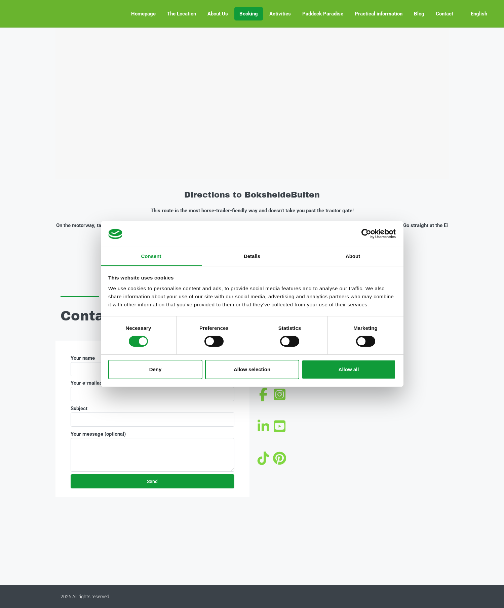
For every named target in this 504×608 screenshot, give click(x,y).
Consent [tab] (151, 256)
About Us (217, 14)
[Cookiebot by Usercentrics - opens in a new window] (366, 234)
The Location (181, 14)
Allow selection (252, 369)
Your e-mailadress (153, 390)
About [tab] (353, 256)
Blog (419, 14)
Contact (444, 14)
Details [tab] (252, 256)
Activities (280, 14)
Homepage (143, 14)
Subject (153, 416)
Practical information (378, 14)
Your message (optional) (153, 451)
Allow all (349, 369)
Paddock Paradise (322, 14)
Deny (155, 369)
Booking (248, 14)
